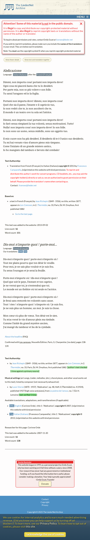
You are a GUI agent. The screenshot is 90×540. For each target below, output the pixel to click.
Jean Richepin (18, 363)
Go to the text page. (24, 214)
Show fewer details (12, 60)
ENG (21, 251)
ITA (25, 251)
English (18, 405)
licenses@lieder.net (64, 39)
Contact (45, 499)
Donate (45, 483)
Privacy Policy (48, 523)
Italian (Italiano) (21, 414)
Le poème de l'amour (59, 391)
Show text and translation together (36, 60)
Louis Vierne (18, 387)
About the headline (13, 336)
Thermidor (15, 367)
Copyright (45, 502)
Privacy (45, 505)
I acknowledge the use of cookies (45, 534)
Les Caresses (74, 363)
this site (30, 526)
